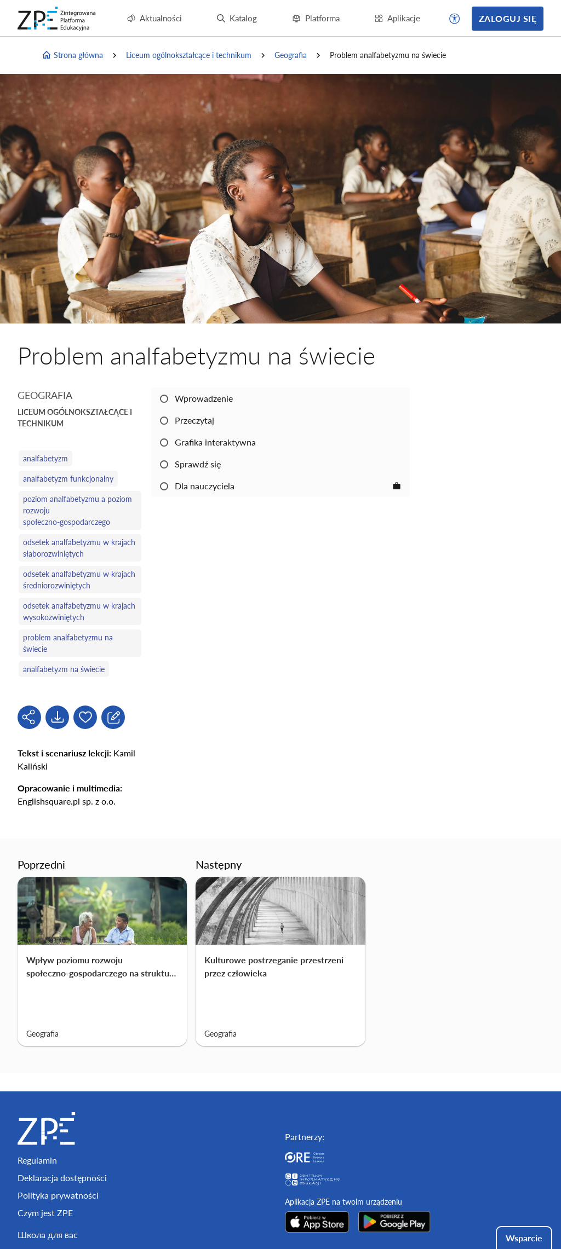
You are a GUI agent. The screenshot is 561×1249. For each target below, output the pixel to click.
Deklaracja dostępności (62, 1177)
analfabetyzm (45, 458)
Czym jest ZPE (45, 1212)
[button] (454, 18)
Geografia (290, 55)
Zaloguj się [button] (507, 18)
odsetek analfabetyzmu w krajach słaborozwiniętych (79, 547)
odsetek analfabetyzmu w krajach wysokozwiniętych (79, 611)
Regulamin (37, 1160)
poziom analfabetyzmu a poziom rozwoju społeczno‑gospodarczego (77, 510)
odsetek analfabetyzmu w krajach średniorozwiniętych (79, 579)
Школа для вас (48, 1234)
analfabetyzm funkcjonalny (68, 478)
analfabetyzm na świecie (64, 669)
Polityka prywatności (58, 1195)
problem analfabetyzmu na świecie (68, 643)
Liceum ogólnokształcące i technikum (188, 55)
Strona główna (72, 55)
